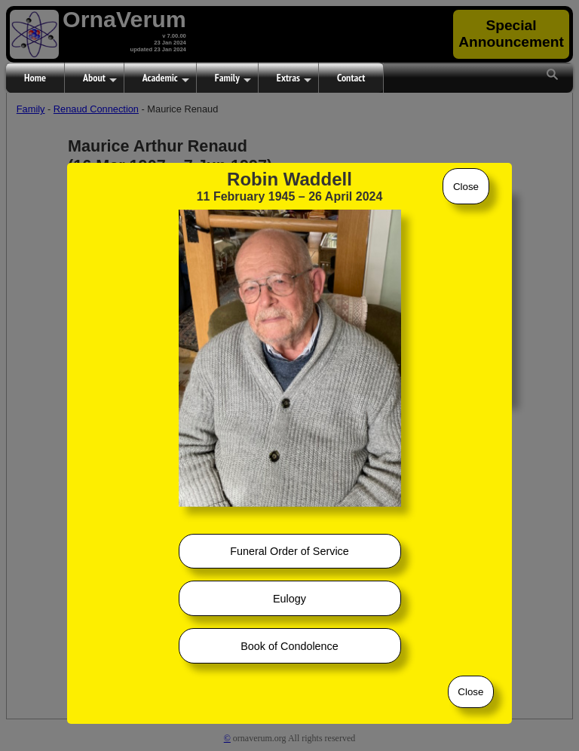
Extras (294, 78)
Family (233, 78)
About (100, 78)
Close (466, 186)
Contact (351, 77)
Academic (165, 78)
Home (35, 77)
